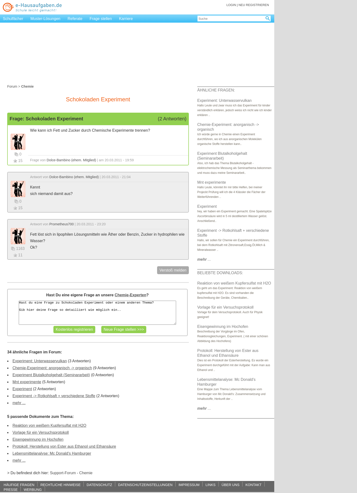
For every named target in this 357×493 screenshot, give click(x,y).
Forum (12, 86)
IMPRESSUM (188, 485)
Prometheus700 (61, 224)
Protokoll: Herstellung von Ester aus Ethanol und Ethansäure (64, 446)
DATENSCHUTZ (99, 485)
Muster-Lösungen (46, 19)
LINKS (210, 485)
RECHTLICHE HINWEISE (60, 485)
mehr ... (19, 403)
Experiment (22, 389)
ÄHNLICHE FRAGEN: (216, 90)
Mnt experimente (27, 382)
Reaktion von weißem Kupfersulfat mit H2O (49, 425)
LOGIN (231, 5)
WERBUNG (33, 489)
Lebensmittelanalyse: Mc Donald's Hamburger (52, 453)
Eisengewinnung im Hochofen (38, 439)
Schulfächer (13, 19)
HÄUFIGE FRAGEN (19, 485)
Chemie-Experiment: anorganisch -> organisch (52, 368)
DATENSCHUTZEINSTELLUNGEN (145, 485)
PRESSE (11, 489)
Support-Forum (63, 473)
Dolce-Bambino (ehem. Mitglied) (71, 160)
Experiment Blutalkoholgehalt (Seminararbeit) (51, 375)
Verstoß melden (172, 270)
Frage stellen (100, 19)
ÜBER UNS (230, 485)
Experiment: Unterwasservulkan (40, 361)
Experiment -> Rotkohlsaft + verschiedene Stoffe (54, 396)
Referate (75, 19)
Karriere (126, 19)
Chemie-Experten (131, 295)
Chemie (85, 473)
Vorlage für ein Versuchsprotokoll (41, 432)
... (204, 259)
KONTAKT (253, 485)
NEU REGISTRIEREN (253, 5)
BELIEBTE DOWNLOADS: (220, 273)
